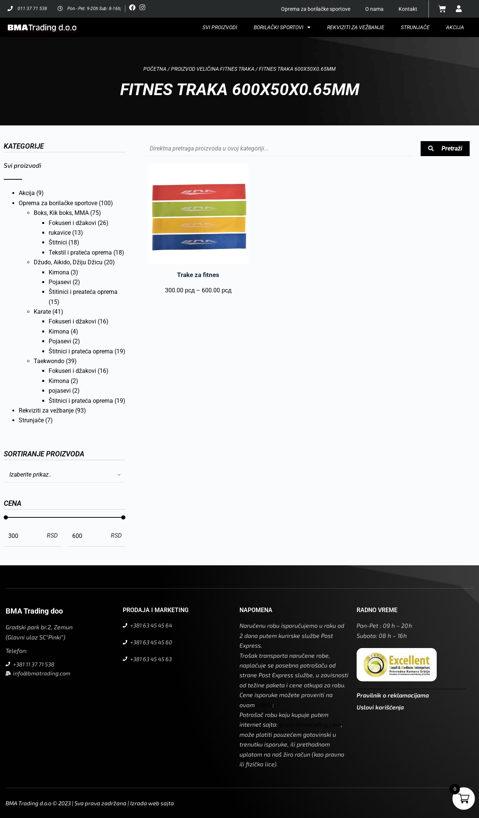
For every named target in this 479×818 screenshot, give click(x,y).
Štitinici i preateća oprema (83, 291)
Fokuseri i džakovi (72, 222)
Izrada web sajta (152, 803)
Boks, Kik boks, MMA (61, 212)
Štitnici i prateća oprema (81, 351)
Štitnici (58, 242)
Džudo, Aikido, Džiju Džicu (68, 262)
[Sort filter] (64, 475)
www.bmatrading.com (310, 724)
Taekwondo (49, 361)
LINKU (264, 704)
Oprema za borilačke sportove (315, 9)
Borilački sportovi (282, 27)
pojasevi (60, 390)
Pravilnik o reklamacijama (393, 695)
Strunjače (415, 27)
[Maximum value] (87, 535)
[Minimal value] (64, 518)
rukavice (60, 232)
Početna (155, 69)
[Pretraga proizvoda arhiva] (278, 148)
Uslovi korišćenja (380, 707)
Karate (42, 311)
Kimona (59, 272)
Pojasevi (60, 282)
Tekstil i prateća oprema (80, 252)
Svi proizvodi (219, 27)
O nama (374, 9)
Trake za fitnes (198, 275)
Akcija (455, 27)
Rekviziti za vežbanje (355, 27)
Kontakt (408, 9)
